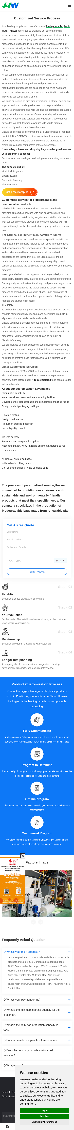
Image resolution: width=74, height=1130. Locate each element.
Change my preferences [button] (44, 1122)
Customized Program (37, 833)
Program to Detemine (37, 765)
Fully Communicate (37, 731)
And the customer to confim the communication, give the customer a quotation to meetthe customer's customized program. (37, 841)
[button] (33, 922)
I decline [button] (44, 1116)
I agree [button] (44, 1110)
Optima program (37, 799)
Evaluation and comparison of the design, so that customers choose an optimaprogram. (37, 807)
